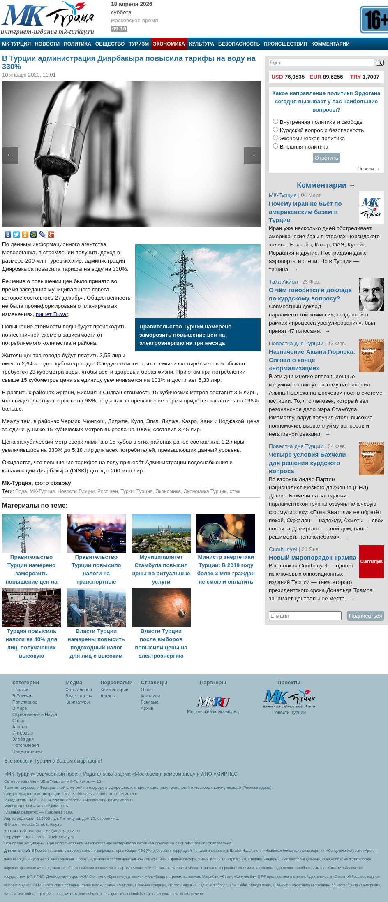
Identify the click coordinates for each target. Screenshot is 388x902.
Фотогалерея (25, 745)
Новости (47, 44)
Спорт (18, 720)
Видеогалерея (27, 751)
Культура (201, 44)
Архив (147, 708)
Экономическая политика (312, 138)
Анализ (19, 726)
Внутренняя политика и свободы (322, 122)
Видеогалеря (78, 695)
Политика (77, 44)
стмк (235, 491)
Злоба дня (23, 739)
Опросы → (369, 168)
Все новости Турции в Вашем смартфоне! (53, 761)
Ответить (326, 158)
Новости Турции (76, 491)
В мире (19, 708)
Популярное (24, 702)
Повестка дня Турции (297, 343)
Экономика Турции (205, 491)
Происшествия (285, 44)
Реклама (150, 702)
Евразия (21, 689)
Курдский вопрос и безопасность (322, 130)
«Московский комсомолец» (163, 774)
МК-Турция (16, 44)
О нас (147, 689)
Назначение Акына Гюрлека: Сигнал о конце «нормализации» (312, 360)
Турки (127, 491)
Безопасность (239, 44)
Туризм (139, 44)
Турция (144, 491)
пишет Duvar (52, 314)
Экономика (169, 44)
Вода (21, 491)
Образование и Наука (34, 714)
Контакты (150, 695)
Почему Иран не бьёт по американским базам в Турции (305, 211)
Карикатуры (77, 702)
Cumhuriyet (284, 549)
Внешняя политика (304, 147)
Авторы (107, 695)
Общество (110, 44)
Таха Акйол (283, 282)
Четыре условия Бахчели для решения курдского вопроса (307, 462)
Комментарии (330, 44)
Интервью (22, 732)
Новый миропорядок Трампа (312, 557)
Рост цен (107, 491)
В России (21, 695)
